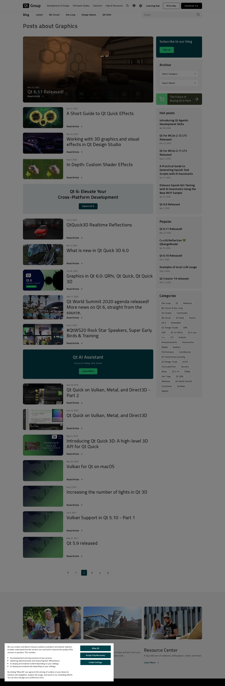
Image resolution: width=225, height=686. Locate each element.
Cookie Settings (95, 662)
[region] (59, 662)
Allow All (95, 648)
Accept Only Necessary (95, 655)
